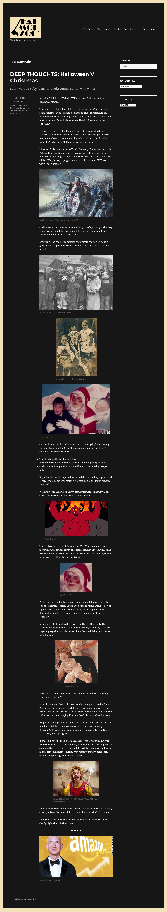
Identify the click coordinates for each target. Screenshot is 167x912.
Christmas (14, 108)
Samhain (23, 111)
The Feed (88, 29)
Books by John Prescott (126, 29)
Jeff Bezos (14, 111)
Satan (12, 113)
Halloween (24, 108)
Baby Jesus (23, 105)
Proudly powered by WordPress (25, 899)
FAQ (144, 29)
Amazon (13, 105)
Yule (18, 113)
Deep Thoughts (16, 102)
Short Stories (103, 29)
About (153, 29)
